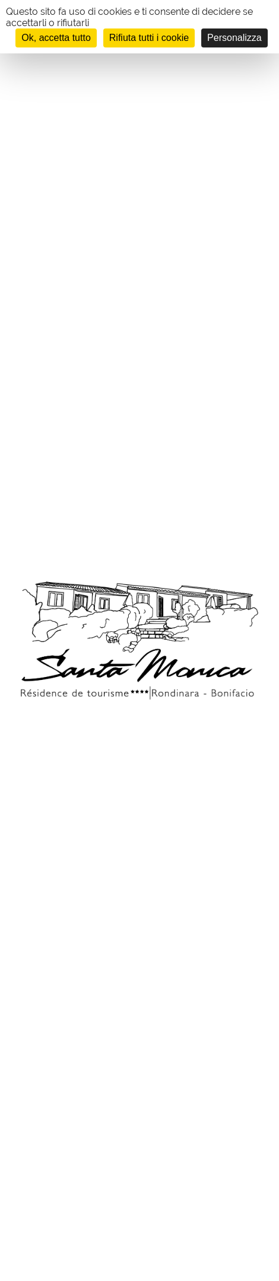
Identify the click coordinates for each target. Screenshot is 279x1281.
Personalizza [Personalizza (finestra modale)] (234, 38)
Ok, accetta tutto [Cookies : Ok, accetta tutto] (56, 38)
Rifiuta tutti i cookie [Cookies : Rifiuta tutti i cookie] (149, 38)
